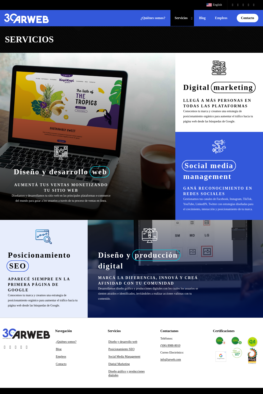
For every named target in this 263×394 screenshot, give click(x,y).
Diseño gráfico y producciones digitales (126, 373)
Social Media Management (124, 356)
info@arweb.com (170, 359)
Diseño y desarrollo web (122, 341)
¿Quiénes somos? (66, 341)
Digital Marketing (119, 364)
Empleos (61, 356)
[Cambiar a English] (214, 5)
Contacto (61, 364)
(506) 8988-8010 (170, 345)
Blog (58, 349)
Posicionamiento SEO (121, 349)
